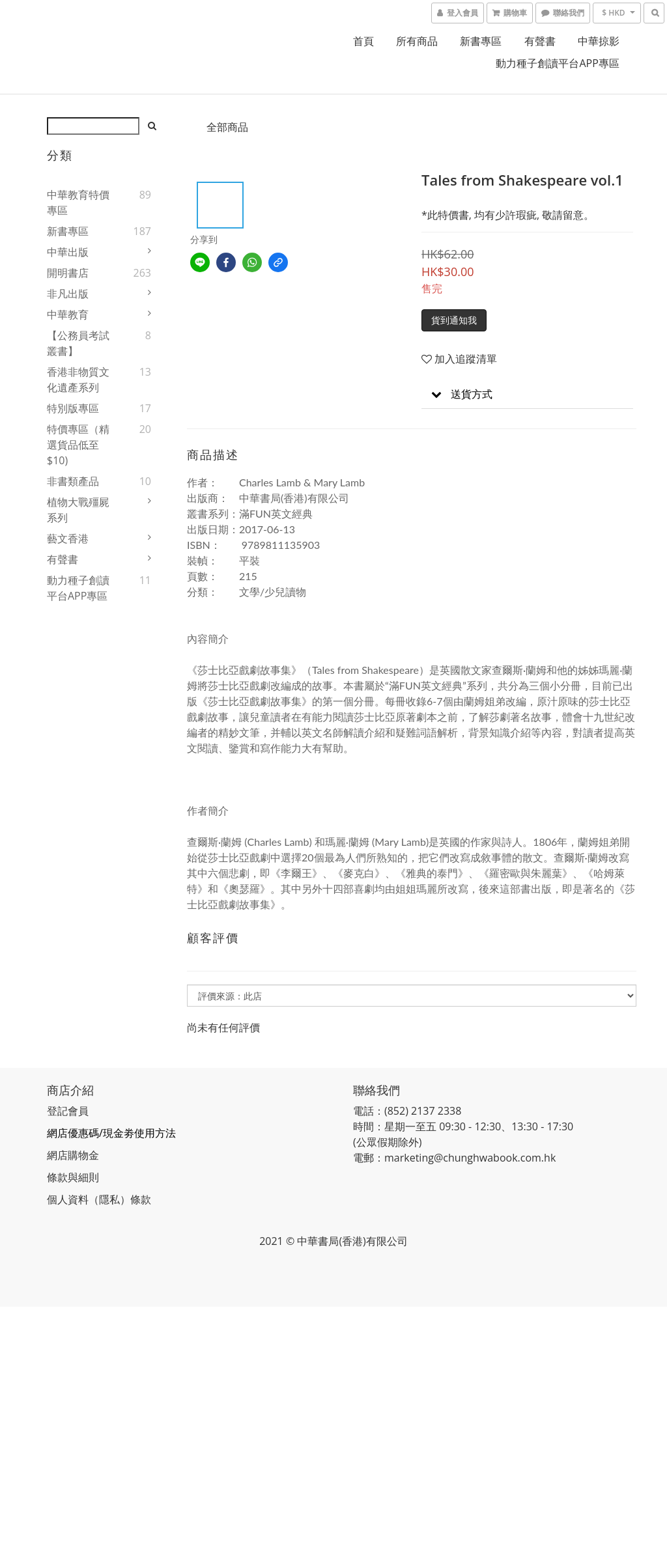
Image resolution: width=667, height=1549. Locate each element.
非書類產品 (73, 481)
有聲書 (540, 41)
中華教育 (68, 314)
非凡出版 (68, 293)
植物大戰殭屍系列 (78, 510)
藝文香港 (68, 538)
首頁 (363, 41)
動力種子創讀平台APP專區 (557, 63)
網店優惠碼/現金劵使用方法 (111, 1133)
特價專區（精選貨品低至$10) (78, 444)
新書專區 (481, 41)
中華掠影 (598, 41)
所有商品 (417, 41)
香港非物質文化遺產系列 (78, 380)
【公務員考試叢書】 (78, 343)
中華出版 (68, 252)
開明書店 (68, 273)
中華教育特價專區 (78, 202)
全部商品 (227, 127)
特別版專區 (73, 408)
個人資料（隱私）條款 (99, 1199)
